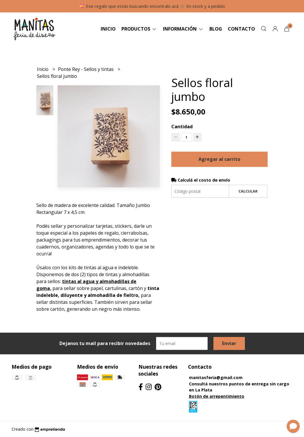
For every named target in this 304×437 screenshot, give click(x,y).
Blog (215, 29)
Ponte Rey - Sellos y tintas (86, 69)
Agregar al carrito (219, 159)
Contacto (241, 29)
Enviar (229, 343)
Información (183, 29)
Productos (139, 29)
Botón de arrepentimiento (216, 396)
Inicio (108, 29)
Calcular (248, 191)
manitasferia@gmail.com (216, 377)
